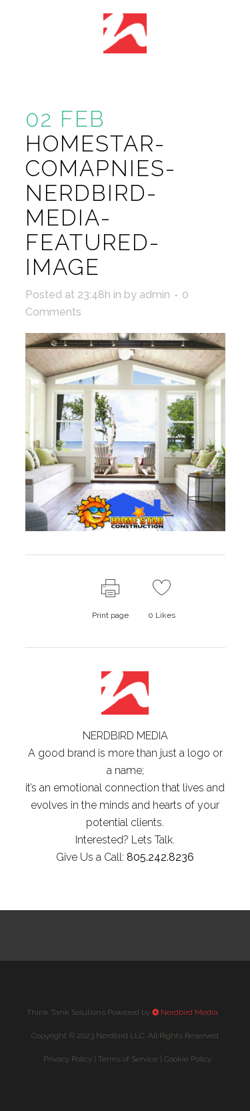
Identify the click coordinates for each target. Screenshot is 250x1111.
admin (154, 294)
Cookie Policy (187, 1059)
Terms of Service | (154, 1059)
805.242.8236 (160, 857)
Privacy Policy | (127, 1059)
